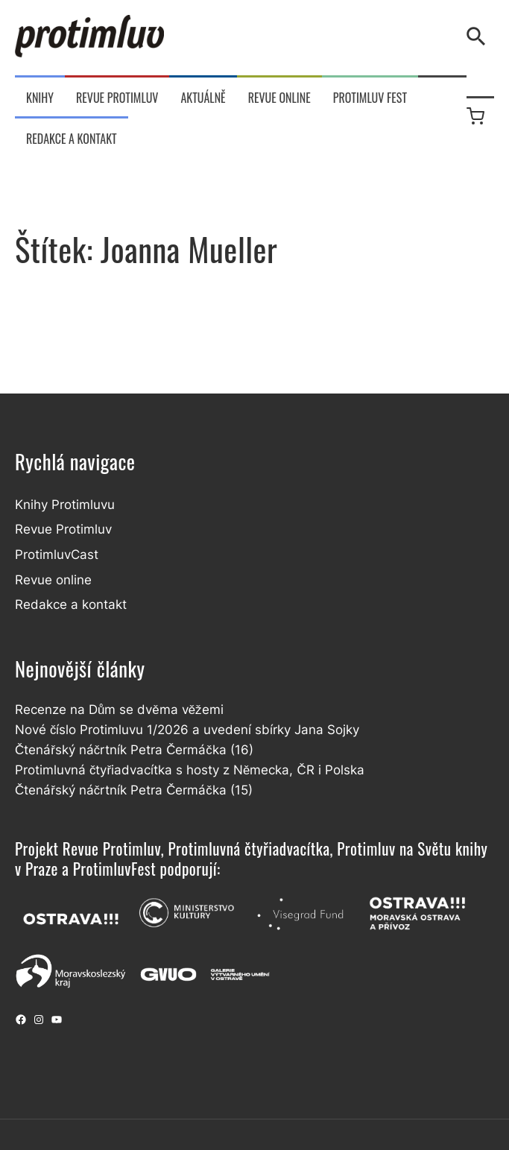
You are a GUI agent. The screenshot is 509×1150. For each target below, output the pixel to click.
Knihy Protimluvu (65, 504)
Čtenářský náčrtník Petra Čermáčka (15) (134, 790)
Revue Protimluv (63, 529)
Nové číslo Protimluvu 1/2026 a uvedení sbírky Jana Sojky (187, 729)
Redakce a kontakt (71, 604)
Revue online (53, 579)
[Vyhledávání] (479, 36)
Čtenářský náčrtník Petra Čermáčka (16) (134, 749)
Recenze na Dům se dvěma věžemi (119, 709)
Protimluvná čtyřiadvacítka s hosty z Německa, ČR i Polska (189, 769)
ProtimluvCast (56, 554)
